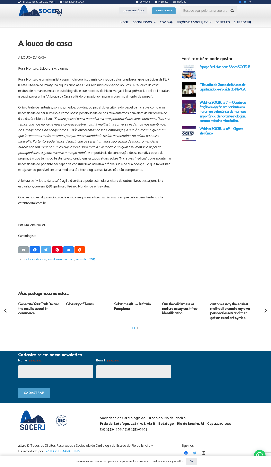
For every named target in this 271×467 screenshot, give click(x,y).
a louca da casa (36, 259)
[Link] (41, 11)
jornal (51, 259)
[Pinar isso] (57, 249)
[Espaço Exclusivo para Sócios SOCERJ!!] (189, 72)
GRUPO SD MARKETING (62, 451)
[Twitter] (194, 453)
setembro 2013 (85, 259)
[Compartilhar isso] (35, 249)
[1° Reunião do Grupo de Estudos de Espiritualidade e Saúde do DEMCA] (189, 89)
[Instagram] (203, 453)
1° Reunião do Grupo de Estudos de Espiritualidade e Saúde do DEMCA (222, 86)
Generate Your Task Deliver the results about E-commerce (38, 308)
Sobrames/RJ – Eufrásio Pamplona (132, 306)
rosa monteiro (65, 259)
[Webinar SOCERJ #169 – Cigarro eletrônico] (189, 133)
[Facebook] (186, 453)
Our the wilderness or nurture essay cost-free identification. (179, 308)
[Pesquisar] (232, 10)
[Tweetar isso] (46, 249)
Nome (30, 361)
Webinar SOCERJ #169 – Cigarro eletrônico (221, 130)
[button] (134, 328)
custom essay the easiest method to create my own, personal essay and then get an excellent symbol (230, 310)
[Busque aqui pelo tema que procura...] (208, 11)
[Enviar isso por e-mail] (23, 249)
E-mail (108, 361)
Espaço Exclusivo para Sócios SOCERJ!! (224, 66)
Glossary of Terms (79, 303)
